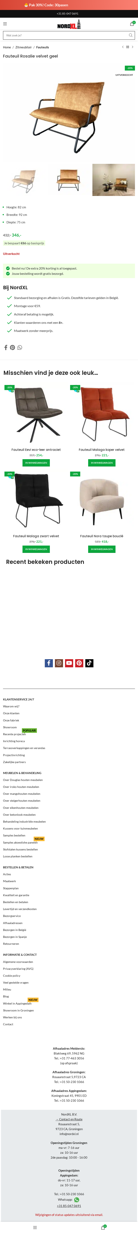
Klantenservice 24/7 (18, 699)
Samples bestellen (14, 835)
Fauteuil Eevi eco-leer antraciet (36, 450)
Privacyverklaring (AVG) (18, 968)
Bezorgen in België (14, 930)
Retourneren (11, 943)
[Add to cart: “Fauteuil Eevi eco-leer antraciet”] (36, 462)
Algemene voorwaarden (18, 961)
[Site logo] (69, 23)
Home (7, 47)
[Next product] (132, 47)
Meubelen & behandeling (22, 773)
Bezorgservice (12, 916)
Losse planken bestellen (17, 856)
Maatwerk (9, 881)
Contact (8, 1024)
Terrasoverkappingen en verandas (24, 748)
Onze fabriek (11, 720)
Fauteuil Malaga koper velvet (102, 450)
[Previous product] (122, 47)
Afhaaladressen (12, 923)
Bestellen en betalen (15, 902)
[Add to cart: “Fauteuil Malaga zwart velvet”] (36, 549)
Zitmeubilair (23, 47)
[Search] (69, 35)
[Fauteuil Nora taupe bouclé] (102, 500)
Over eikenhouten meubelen (21, 807)
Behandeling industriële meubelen (24, 821)
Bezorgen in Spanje (15, 936)
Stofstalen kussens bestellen (20, 849)
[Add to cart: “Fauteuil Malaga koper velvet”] (102, 462)
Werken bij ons (12, 1017)
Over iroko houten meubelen (21, 786)
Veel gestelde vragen (16, 982)
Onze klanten (11, 713)
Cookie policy (11, 975)
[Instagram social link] (59, 663)
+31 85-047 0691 (67, 13)
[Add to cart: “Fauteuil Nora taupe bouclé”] (102, 549)
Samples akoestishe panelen (24, 841)
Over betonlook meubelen (19, 814)
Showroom (10, 727)
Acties (7, 874)
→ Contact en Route (69, 1119)
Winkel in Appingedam (21, 1002)
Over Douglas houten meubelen (23, 780)
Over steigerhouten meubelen (21, 800)
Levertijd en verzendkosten (20, 909)
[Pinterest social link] (12, 348)
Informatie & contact (20, 954)
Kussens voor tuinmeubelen (20, 828)
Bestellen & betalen (18, 867)
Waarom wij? (11, 706)
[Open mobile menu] (5, 24)
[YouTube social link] (69, 663)
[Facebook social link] (6, 348)
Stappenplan (11, 888)
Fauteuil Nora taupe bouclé (101, 536)
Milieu (7, 989)
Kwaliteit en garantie (16, 895)
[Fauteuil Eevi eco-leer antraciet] (36, 414)
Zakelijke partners (14, 761)
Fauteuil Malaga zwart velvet (36, 536)
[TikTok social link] (89, 663)
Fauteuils (42, 47)
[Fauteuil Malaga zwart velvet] (36, 500)
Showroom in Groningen (18, 1010)
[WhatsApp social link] (19, 348)
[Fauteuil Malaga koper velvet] (102, 414)
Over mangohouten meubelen (21, 793)
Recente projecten (20, 733)
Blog (6, 996)
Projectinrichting (14, 755)
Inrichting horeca (14, 741)
